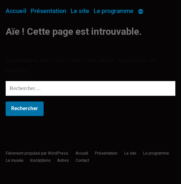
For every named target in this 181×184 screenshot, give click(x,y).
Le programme (113, 11)
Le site (79, 11)
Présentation (48, 11)
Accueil (16, 11)
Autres (63, 160)
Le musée (14, 160)
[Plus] (141, 12)
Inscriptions (40, 160)
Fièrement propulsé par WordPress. (38, 153)
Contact (82, 160)
